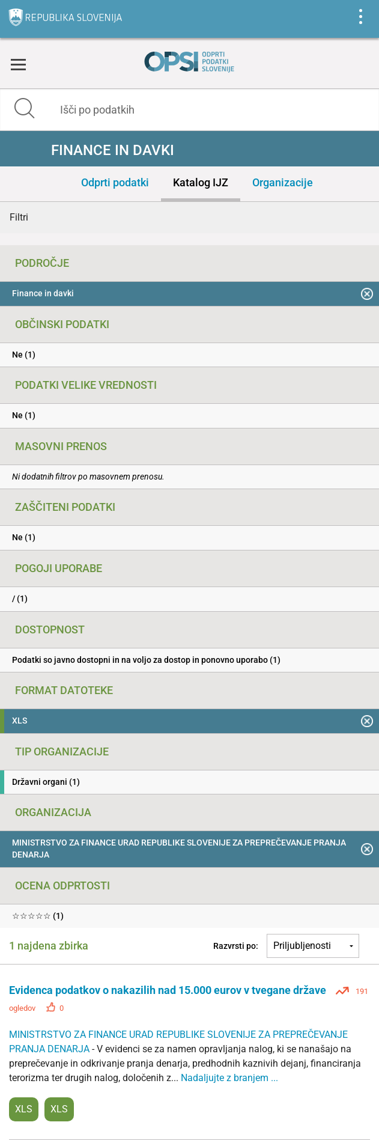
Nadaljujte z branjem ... (229, 1078)
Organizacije (282, 182)
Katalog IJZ (200, 182)
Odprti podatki (115, 182)
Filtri (19, 217)
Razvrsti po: (235, 946)
